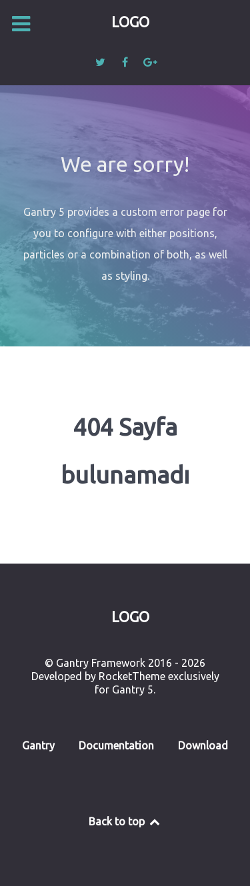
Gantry (38, 745)
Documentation (116, 745)
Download (203, 745)
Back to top (125, 821)
